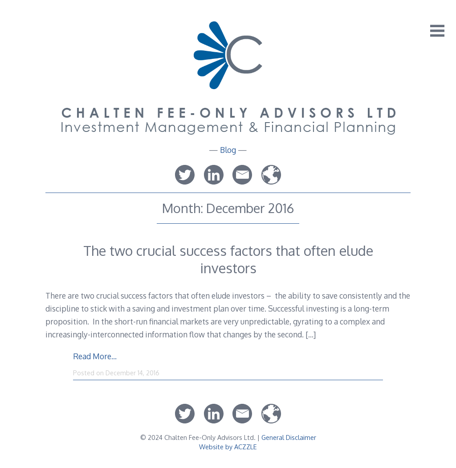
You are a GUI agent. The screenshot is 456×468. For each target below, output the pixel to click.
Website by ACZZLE (228, 447)
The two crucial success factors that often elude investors (228, 259)
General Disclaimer (288, 437)
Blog (228, 150)
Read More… (95, 356)
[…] (310, 334)
